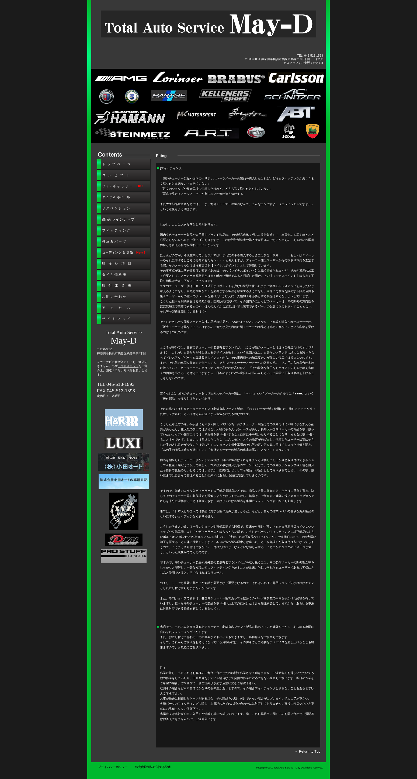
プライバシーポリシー (113, 766)
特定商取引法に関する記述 (153, 766)
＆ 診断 (124, 252)
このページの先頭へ (306, 753)
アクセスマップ (128, 366)
